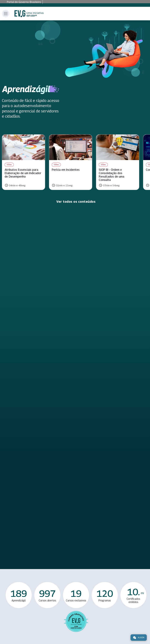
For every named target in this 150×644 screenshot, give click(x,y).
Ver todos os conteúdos (76, 202)
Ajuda (138, 637)
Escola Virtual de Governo (29, 13)
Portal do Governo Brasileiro (24, 2)
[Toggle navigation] (5, 13)
